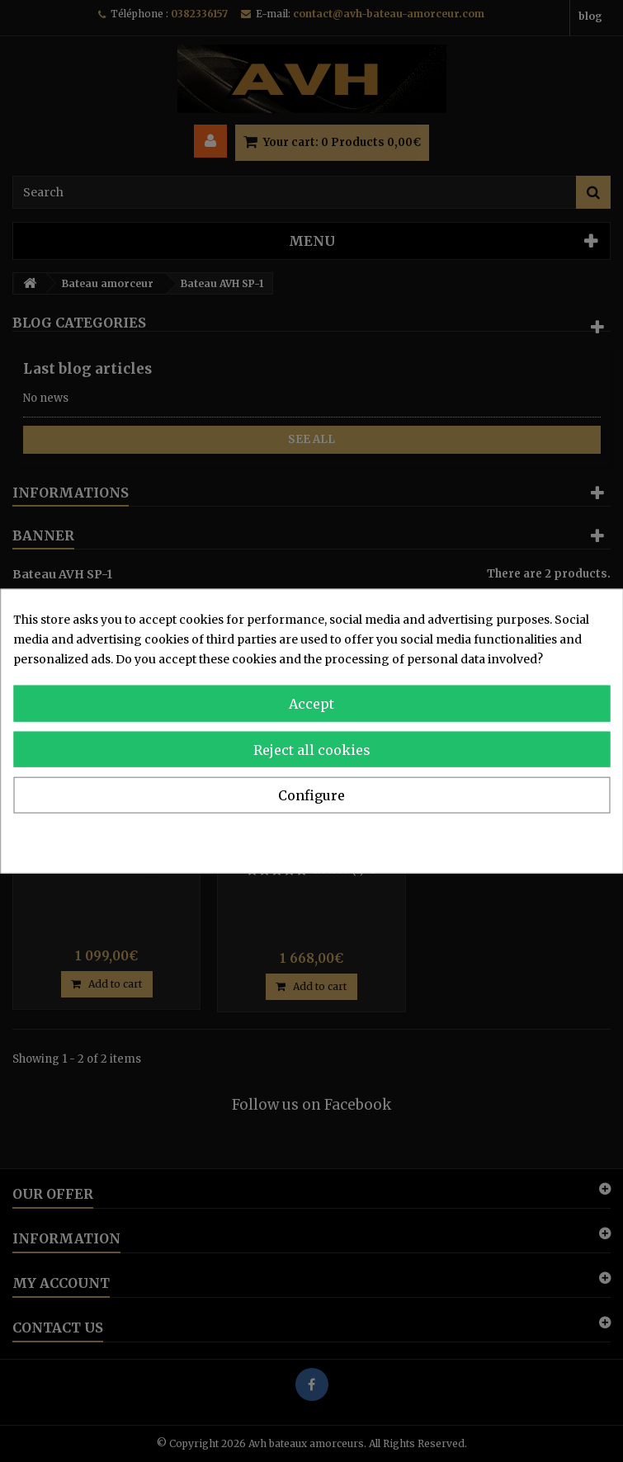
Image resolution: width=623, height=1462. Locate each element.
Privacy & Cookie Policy (542, 837)
